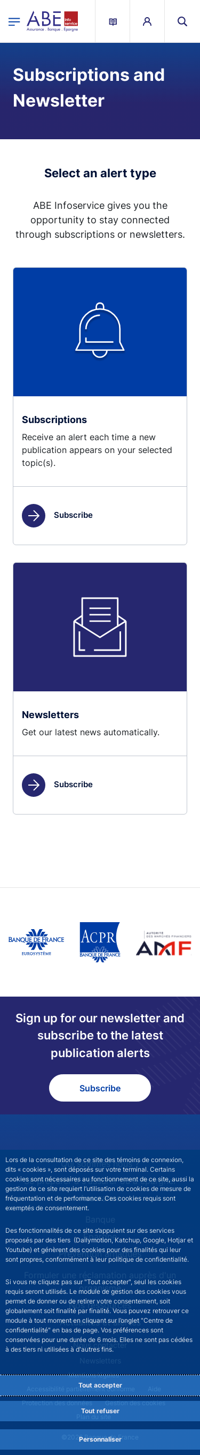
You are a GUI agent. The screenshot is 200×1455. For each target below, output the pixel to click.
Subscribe (57, 515)
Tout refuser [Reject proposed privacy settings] (100, 1411)
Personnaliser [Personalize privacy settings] (100, 1439)
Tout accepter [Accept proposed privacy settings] (100, 1385)
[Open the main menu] (14, 20)
